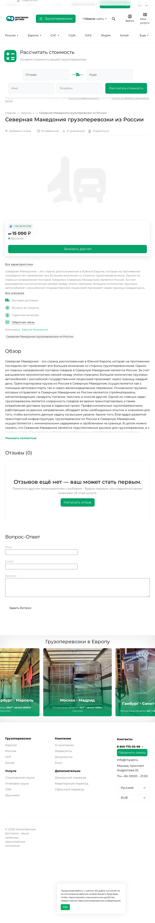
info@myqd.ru (127, 760)
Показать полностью (21, 438)
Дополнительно (67, 771)
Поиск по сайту (93, 18)
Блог (58, 763)
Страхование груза (19, 777)
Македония (40, 329)
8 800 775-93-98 (128, 746)
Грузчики (12, 795)
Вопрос (11, 576)
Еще (143, 35)
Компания (63, 738)
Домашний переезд (70, 777)
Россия (10, 35)
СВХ (8, 789)
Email (9, 561)
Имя (8, 547)
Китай (124, 35)
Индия (105, 35)
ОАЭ (88, 35)
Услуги (10, 771)
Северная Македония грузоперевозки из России (39, 336)
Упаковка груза (17, 783)
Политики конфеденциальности (84, 98)
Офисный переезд (69, 789)
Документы (64, 757)
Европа (33, 35)
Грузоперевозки (18, 738)
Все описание (14, 293)
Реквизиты (63, 751)
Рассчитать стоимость (126, 88)
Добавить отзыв (20, 131)
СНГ (53, 35)
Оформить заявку (132, 752)
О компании (64, 745)
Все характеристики (19, 264)
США (72, 35)
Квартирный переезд (71, 783)
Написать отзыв (77, 502)
